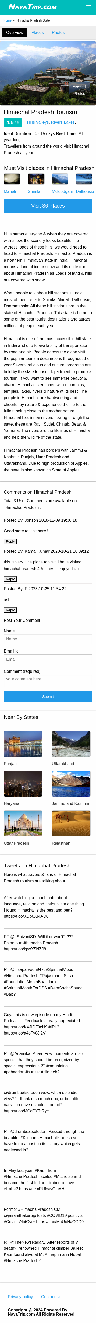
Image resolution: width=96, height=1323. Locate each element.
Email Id (48, 656)
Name (48, 636)
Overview (14, 32)
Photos (58, 32)
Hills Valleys (38, 122)
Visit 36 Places (48, 206)
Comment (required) (48, 678)
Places (37, 32)
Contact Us (51, 1297)
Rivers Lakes (62, 122)
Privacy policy (20, 1297)
